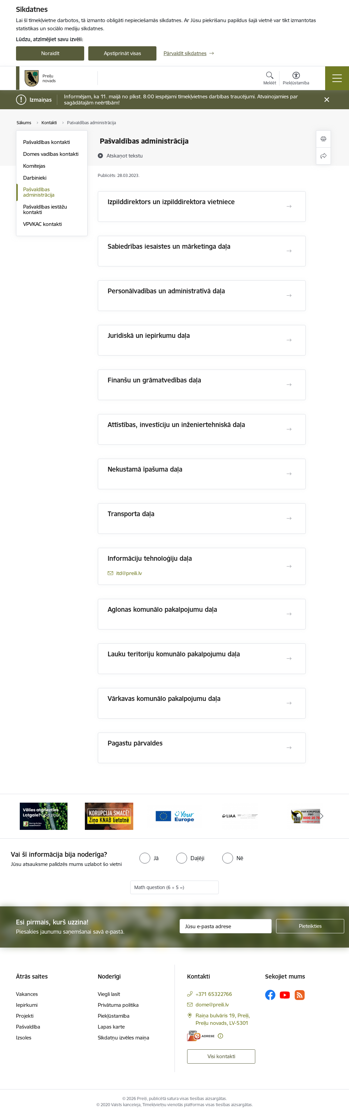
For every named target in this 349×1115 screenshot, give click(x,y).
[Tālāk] (321, 816)
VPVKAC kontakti (42, 224)
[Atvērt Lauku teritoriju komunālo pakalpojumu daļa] (289, 658)
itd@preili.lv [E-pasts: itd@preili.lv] (129, 573)
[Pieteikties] (310, 926)
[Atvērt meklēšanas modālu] (269, 79)
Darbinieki (34, 178)
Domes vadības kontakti (50, 154)
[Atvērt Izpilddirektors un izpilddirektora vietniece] (289, 206)
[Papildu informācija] (220, 1035)
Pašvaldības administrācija (39, 192)
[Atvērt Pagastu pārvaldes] (289, 747)
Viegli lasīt (109, 994)
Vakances (27, 994)
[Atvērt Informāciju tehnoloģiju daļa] (289, 566)
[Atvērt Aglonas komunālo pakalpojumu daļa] (289, 614)
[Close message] (326, 100)
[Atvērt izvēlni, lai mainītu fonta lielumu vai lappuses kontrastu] (296, 79)
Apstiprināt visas (122, 53)
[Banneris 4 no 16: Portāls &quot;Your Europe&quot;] (240, 816)
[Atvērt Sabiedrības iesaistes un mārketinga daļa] (289, 251)
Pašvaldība (28, 1026)
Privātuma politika (118, 1005)
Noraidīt (50, 53)
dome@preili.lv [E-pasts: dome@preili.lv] (212, 1004)
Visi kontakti (221, 1056)
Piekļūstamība (114, 1016)
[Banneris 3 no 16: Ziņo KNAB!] (174, 816)
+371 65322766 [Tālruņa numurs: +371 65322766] (214, 994)
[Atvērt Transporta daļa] (289, 518)
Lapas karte (111, 1026)
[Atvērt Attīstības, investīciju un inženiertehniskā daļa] (289, 429)
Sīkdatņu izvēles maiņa (123, 1037)
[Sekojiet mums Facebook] (270, 995)
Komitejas (34, 166)
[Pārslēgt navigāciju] (337, 78)
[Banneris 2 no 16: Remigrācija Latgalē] (109, 816)
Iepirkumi (26, 1005)
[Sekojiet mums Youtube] (285, 994)
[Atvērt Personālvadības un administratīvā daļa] (289, 295)
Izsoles (23, 1037)
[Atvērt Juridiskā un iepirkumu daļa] (289, 340)
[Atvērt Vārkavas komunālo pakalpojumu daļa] (289, 703)
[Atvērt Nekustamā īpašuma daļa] (289, 473)
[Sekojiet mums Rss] (299, 995)
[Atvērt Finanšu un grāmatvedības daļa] (289, 384)
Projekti (24, 1016)
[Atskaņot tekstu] (125, 155)
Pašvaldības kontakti (46, 142)
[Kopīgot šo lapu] (323, 156)
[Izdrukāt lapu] (323, 139)
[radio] (148, 858)
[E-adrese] (200, 1036)
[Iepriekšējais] (27, 816)
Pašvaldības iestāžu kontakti (45, 209)
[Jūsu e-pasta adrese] (226, 926)
